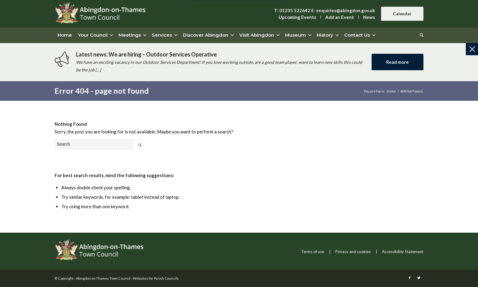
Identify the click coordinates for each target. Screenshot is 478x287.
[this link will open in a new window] (409, 277)
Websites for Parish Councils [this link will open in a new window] (156, 278)
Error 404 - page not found (102, 90)
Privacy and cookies (353, 251)
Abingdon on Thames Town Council (103, 278)
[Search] (420, 35)
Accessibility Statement (402, 251)
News (369, 17)
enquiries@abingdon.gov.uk (345, 10)
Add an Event (339, 17)
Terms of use (312, 251)
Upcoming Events (297, 17)
